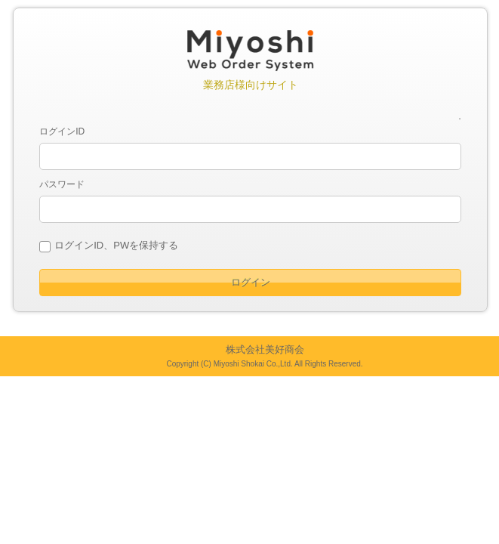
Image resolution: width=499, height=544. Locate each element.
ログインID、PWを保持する (116, 245)
